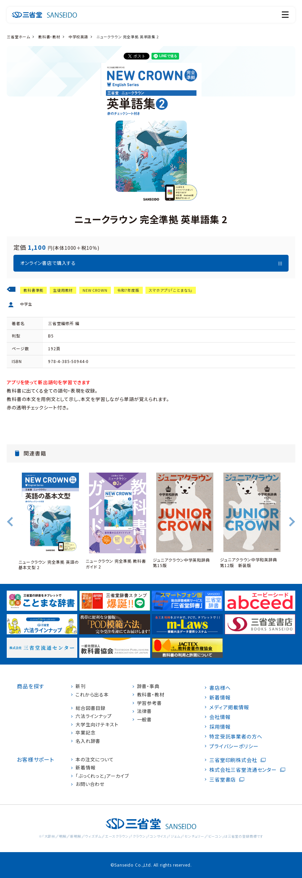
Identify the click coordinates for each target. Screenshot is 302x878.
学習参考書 (149, 703)
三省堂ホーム (18, 36)
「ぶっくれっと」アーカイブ (102, 776)
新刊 (81, 686)
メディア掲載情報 (229, 707)
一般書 (144, 719)
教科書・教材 (49, 36)
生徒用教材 (63, 290)
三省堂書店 (222, 779)
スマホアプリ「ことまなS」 (170, 290)
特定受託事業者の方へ (235, 736)
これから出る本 (92, 694)
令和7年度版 (128, 290)
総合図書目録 (90, 708)
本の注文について (95, 759)
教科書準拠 (33, 290)
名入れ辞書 (88, 741)
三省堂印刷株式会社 (233, 759)
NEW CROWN (95, 290)
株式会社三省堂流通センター (243, 769)
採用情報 (219, 726)
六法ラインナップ (94, 716)
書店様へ (219, 687)
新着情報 (85, 767)
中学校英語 (78, 36)
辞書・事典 (148, 686)
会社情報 (219, 716)
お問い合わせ (90, 784)
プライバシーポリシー (233, 746)
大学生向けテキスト (97, 724)
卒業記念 (85, 732)
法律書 (144, 711)
